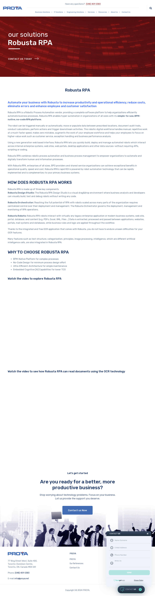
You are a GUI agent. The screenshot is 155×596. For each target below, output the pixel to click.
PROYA (73, 553)
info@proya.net (22, 578)
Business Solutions (44, 12)
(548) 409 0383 (93, 4)
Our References (76, 563)
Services (92, 12)
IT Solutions (60, 12)
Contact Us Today (20, 59)
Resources (104, 12)
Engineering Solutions (76, 12)
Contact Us (126, 12)
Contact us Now (77, 510)
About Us (115, 12)
